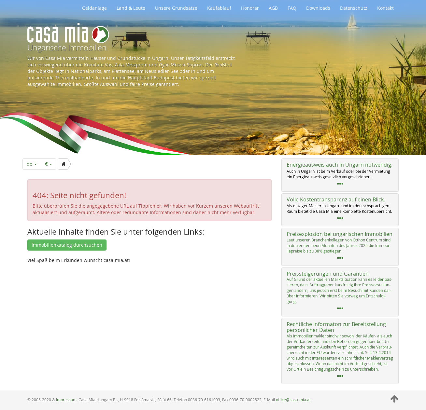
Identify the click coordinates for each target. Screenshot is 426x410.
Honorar (250, 8)
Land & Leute (131, 8)
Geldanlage (94, 8)
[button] (340, 175)
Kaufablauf (219, 8)
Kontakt (385, 8)
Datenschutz (353, 8)
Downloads (318, 8)
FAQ (292, 8)
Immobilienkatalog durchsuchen (67, 245)
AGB (273, 8)
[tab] (340, 175)
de (32, 164)
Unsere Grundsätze (176, 8)
